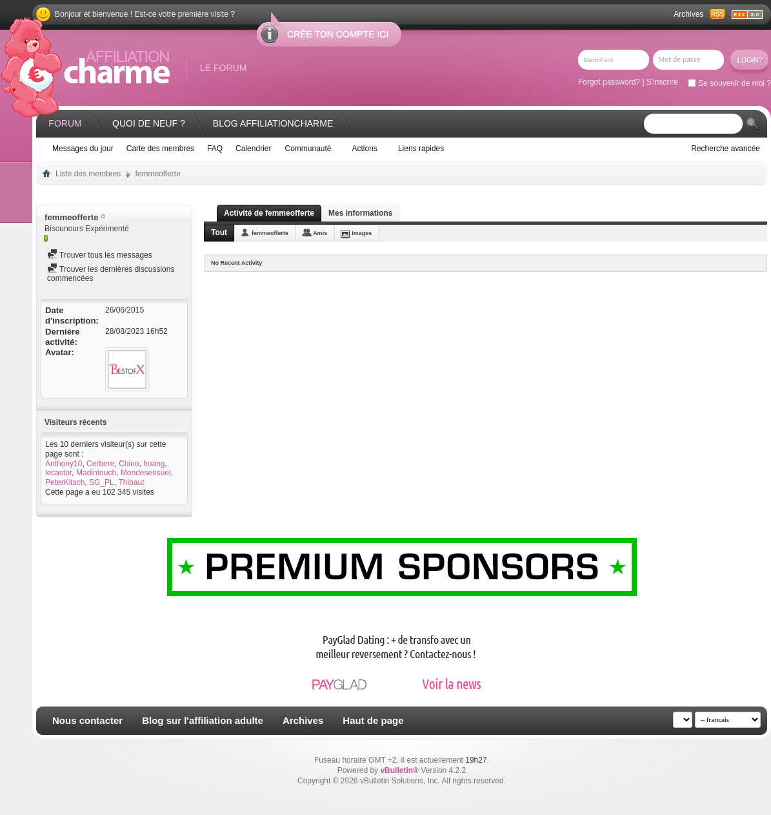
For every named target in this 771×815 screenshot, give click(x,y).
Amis (320, 233)
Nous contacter (87, 720)
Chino (129, 463)
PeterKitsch (65, 482)
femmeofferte (270, 233)
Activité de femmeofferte (269, 213)
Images (362, 233)
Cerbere (100, 463)
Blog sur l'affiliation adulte (202, 720)
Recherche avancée (725, 148)
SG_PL (101, 482)
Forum (64, 123)
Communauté (308, 148)
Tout (219, 232)
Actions (364, 148)
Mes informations (360, 213)
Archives (688, 14)
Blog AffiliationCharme (273, 123)
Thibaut (131, 482)
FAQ (215, 148)
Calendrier (253, 148)
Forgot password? (609, 82)
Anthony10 (63, 463)
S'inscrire (662, 82)
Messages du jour (83, 148)
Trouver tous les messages (99, 255)
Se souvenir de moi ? (729, 83)
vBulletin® (399, 770)
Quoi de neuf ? (148, 123)
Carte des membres (160, 148)
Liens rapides (421, 148)
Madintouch (96, 472)
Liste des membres (88, 173)
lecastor (58, 472)
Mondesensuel (146, 472)
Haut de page (373, 720)
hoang (154, 463)
